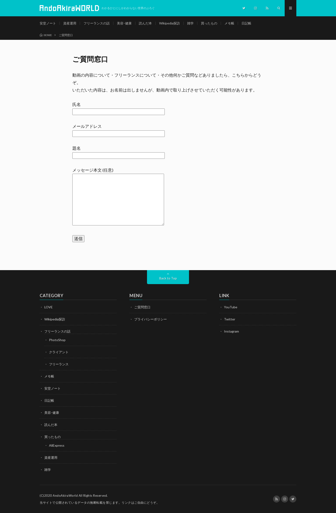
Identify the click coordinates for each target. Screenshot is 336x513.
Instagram (231, 331)
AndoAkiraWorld (65, 495)
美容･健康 (124, 23)
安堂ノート (48, 23)
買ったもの (209, 23)
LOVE (48, 307)
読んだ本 (145, 23)
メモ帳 (229, 23)
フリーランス (59, 364)
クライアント (59, 352)
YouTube (230, 307)
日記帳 (246, 23)
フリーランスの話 (97, 23)
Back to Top (168, 278)
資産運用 (69, 23)
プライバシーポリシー (150, 319)
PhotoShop (57, 340)
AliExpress (56, 445)
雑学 (190, 23)
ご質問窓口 (142, 307)
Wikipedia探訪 (169, 23)
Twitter (229, 319)
